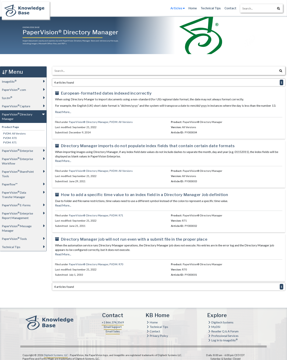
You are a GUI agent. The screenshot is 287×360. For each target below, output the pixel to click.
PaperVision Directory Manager (24, 115)
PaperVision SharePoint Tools (24, 173)
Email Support (113, 326)
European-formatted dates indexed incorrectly (106, 93)
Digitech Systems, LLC (56, 355)
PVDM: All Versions (14, 133)
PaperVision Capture (24, 106)
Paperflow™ (24, 184)
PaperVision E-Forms (24, 205)
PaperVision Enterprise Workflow (24, 160)
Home (192, 8)
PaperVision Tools (24, 238)
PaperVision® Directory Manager (88, 121)
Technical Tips (211, 8)
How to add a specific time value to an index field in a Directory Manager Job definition (144, 194)
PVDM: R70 (9, 138)
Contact (230, 8)
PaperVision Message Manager (24, 227)
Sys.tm (24, 97)
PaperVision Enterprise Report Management (24, 214)
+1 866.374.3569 (113, 322)
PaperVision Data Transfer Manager (24, 193)
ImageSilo (24, 81)
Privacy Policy (157, 335)
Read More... (63, 112)
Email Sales (113, 331)
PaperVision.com (24, 89)
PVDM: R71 (9, 142)
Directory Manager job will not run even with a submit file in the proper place (134, 239)
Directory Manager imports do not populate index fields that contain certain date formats (148, 145)
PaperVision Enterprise (24, 150)
